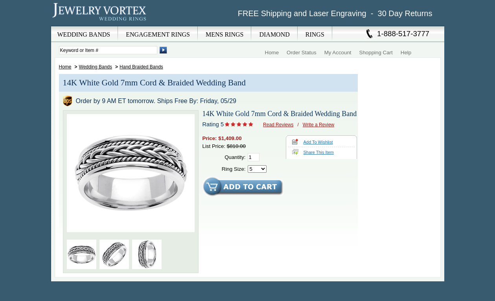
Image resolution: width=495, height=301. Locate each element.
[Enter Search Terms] (108, 50)
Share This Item (319, 152)
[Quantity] (253, 157)
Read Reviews (278, 124)
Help (406, 52)
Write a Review (318, 124)
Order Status (302, 52)
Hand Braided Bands (141, 67)
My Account (337, 52)
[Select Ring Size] (257, 169)
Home (272, 52)
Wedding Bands (95, 67)
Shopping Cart (376, 52)
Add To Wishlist (318, 142)
